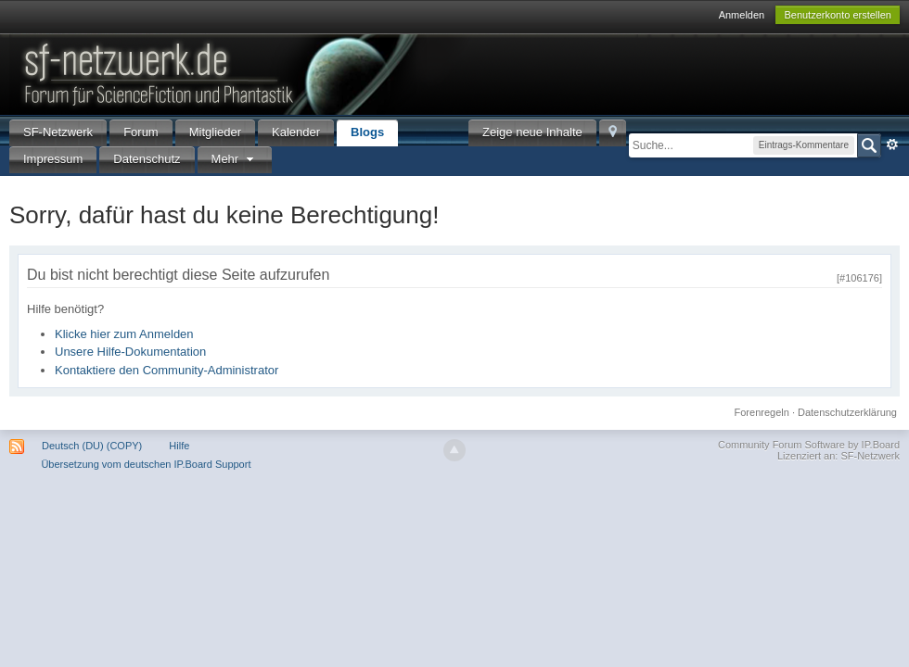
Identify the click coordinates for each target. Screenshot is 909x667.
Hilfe (179, 445)
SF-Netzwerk (58, 132)
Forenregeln (762, 412)
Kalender (296, 132)
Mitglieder (215, 132)
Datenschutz (146, 159)
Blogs (367, 132)
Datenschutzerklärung (847, 412)
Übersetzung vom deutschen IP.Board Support (145, 464)
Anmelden (742, 14)
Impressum (53, 159)
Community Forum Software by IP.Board (809, 444)
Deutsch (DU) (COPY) (92, 445)
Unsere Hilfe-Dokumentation (130, 352)
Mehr (234, 159)
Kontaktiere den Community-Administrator (166, 370)
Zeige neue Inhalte (532, 132)
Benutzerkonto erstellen (837, 14)
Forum (141, 132)
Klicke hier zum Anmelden (124, 334)
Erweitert (892, 144)
